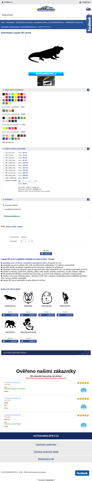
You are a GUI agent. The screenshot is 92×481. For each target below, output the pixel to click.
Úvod (3, 22)
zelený (8, 226)
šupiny (20, 226)
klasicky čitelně (11, 205)
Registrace (86, 2)
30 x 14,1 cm (10, 160)
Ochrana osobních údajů (46, 451)
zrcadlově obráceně (13, 209)
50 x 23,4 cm (10, 165)
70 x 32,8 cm (10, 170)
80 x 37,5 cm (10, 173)
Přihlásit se (8, 2)
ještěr (14, 226)
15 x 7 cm (9, 155)
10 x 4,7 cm (9, 153)
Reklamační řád (46, 459)
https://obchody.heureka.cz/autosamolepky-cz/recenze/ (46, 378)
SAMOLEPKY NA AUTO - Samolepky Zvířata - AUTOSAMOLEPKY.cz (40, 22)
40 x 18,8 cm (10, 163)
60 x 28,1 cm (10, 168)
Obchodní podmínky (46, 444)
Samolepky (10, 22)
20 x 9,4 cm (9, 158)
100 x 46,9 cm (10, 178)
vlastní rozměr (11, 180)
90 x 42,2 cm (10, 175)
